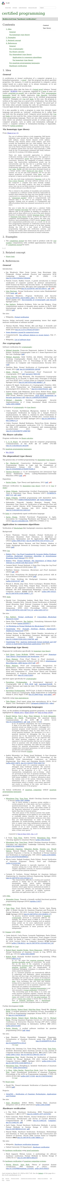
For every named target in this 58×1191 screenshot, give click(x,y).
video (51, 703)
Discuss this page (32, 7)
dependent (42, 460)
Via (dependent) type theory (20, 54)
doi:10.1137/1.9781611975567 (27, 330)
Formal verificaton (25, 617)
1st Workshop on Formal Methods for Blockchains (25, 626)
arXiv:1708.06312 (19, 943)
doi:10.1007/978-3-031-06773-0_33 (19, 610)
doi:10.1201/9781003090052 (17, 857)
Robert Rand (11, 950)
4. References (11, 43)
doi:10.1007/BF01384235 (27, 1157)
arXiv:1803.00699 (27, 954)
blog (27, 1030)
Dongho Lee (45, 849)
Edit (3, 1178)
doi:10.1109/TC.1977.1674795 (38, 1114)
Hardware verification (18, 66)
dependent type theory (32, 486)
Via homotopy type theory (19, 35)
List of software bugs (22, 339)
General (12, 32)
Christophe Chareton (14, 849)
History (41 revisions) (43, 1178)
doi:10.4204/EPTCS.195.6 (46, 1041)
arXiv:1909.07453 (19, 541)
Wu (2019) (10, 452)
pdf (49, 288)
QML (8, 896)
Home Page (8, 7)
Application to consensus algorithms (27, 57)
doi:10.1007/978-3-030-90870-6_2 (18, 1063)
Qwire (14, 997)
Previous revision (15, 1178)
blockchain (18, 528)
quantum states (27, 965)
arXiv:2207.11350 (28, 1076)
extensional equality (19, 198)
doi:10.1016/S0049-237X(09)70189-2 (20, 469)
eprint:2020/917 (24, 623)
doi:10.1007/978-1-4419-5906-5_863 (20, 298)
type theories (41, 95)
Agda (31, 99)
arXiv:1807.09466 (22, 800)
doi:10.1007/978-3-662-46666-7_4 (32, 382)
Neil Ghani (10, 654)
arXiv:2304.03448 (43, 1104)
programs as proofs (15, 93)
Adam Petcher (12, 372)
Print (3, 1180)
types (40, 174)
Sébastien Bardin (31, 849)
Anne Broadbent (13, 1103)
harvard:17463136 (33, 374)
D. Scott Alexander (48, 716)
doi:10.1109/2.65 (39, 1120)
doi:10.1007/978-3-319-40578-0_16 (39, 943)
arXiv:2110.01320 (13, 863)
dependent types (9, 97)
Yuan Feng (24, 798)
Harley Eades (11, 482)
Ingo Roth (25, 1164)
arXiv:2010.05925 (41, 1168)
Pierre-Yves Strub (31, 1070)
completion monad (17, 241)
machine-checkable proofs (21, 962)
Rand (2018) (29, 712)
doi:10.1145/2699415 (14, 722)
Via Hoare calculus (16, 52)
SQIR (21, 1006)
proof (24, 80)
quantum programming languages (18, 449)
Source (8, 1180)
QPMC (8, 905)
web (12, 293)
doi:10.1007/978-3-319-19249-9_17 (37, 914)
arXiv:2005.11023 (13, 1054)
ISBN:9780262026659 (27, 500)
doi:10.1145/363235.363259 (17, 446)
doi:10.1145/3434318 (17, 1015)
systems (43, 1161)
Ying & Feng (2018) (45, 712)
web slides (48, 694)
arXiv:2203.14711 (41, 610)
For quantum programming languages (24, 63)
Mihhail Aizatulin (12, 350)
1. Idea (8, 29)
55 (7, 688)
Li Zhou (9, 1070)
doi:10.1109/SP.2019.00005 (36, 397)
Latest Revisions (23, 7)
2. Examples (11, 37)
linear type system (24, 998)
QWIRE (9, 946)
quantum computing (33, 790)
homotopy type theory (42, 651)
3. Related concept (13, 40)
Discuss (7, 1178)
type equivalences (21, 698)
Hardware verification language (26, 1144)
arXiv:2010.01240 (13, 1025)
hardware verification (13, 1150)
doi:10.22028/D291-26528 (30, 369)
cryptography (27, 347)
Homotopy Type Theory (19, 217)
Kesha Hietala (11, 1009)
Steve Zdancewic (35, 950)
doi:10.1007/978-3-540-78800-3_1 (30, 1137)
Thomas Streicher (12, 472)
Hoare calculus (27, 438)
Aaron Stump (11, 517)
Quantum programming (38, 988)
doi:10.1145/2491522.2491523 (18, 510)
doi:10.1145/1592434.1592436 (18, 278)
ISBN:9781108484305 (14, 846)
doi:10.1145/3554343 (44, 1076)
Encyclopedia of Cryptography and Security (39, 300)
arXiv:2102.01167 (13, 581)
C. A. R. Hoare (12, 442)
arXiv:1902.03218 (43, 840)
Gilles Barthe (18, 1070)
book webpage (45, 500)
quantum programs (37, 960)
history (40, 1173)
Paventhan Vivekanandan (16, 682)
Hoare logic (10, 256)
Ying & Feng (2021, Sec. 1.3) (27, 834)
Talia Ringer (10, 701)
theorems (38, 179)
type (38, 93)
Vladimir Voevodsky (21, 210)
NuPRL (19, 169)
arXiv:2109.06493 (49, 855)
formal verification (30, 990)
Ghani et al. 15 (12, 133)
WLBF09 (13, 91)
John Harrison (11, 291)
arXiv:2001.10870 (13, 763)
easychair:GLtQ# (45, 684)
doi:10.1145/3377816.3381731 (32, 763)
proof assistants (33, 1150)
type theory (31, 407)
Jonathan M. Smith (14, 718)
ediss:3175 (16, 958)
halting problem (16, 126)
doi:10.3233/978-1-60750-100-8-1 (34, 288)
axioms (43, 220)
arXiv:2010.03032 (20, 1067)
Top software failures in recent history (34, 335)
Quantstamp (10, 629)
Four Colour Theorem (16, 181)
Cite (51, 1178)
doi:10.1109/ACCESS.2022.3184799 (20, 639)
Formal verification (21, 317)
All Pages (15, 7)
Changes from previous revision (28, 1178)
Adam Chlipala (11, 491)
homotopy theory (38, 215)
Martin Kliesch (12, 1164)
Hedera (9, 554)
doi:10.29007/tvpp (36, 694)
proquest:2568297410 (40, 703)
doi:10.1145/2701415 (40, 389)
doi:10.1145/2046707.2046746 (18, 431)
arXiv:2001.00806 (13, 404)
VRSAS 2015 (19, 712)
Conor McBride (22, 654)
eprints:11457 (35, 901)
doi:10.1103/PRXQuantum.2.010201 (20, 1168)
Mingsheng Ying (12, 798)
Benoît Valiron (11, 716)
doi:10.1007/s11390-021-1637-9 (33, 1054)
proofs (27, 158)
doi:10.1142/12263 (25, 675)
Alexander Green (12, 899)
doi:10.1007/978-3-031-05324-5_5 (19, 878)
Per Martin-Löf (12, 463)
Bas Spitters (11, 304)
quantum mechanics (26, 1000)
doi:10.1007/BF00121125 (16, 1129)
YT (35, 567)
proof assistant (42, 997)
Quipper (29, 751)
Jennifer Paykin (22, 950)
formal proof (38, 89)
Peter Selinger (34, 716)
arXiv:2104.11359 (49, 1061)
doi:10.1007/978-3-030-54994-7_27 (19, 593)
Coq (23, 99)
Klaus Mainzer (12, 659)
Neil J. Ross (23, 716)
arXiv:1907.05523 (49, 591)
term (44, 91)
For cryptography (16, 49)
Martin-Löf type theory (35, 171)
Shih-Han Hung (34, 1009)
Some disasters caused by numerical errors (22, 332)
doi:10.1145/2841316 (20, 521)
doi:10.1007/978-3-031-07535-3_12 (39, 541)
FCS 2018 (29, 684)
